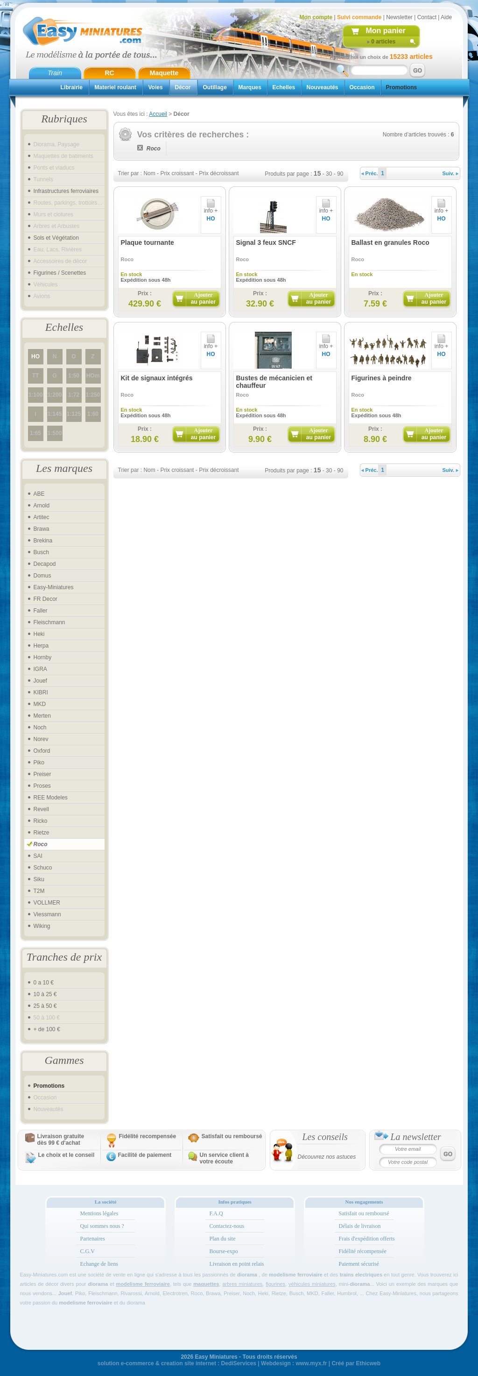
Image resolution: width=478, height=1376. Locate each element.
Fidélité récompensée (363, 1251)
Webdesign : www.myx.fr (294, 1363)
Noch (40, 727)
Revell (41, 809)
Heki (39, 634)
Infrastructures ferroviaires (66, 191)
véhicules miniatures (312, 1284)
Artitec (41, 517)
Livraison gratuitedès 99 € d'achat (60, 1139)
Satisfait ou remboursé (232, 1136)
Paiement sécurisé (359, 1264)
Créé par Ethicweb (355, 1363)
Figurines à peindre (381, 378)
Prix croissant (177, 173)
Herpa (41, 645)
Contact (426, 17)
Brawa (41, 529)
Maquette (164, 73)
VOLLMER (47, 902)
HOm (93, 375)
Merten (42, 716)
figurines (275, 1284)
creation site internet (188, 1363)
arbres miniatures (242, 1284)
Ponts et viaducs (54, 167)
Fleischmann (49, 622)
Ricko (41, 821)
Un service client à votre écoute (224, 1158)
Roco (41, 844)
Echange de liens (99, 1264)
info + (211, 208)
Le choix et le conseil (66, 1155)
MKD (40, 704)
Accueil (158, 114)
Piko (39, 762)
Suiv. (451, 173)
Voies (155, 87)
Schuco (43, 867)
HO (35, 356)
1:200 (55, 395)
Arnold (42, 505)
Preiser (42, 774)
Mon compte (316, 17)
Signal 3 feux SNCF (266, 242)
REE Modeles (51, 797)
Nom (149, 173)
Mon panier (386, 31)
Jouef (40, 680)
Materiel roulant (115, 87)
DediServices (238, 1363)
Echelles (284, 87)
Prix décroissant (219, 173)
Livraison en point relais (237, 1264)
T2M (39, 891)
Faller (41, 610)
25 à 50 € (45, 1006)
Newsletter (399, 17)
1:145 (55, 414)
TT (35, 375)
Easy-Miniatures (54, 587)
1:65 (35, 433)
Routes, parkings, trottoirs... (68, 203)
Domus (42, 575)
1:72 (73, 395)
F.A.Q (216, 1213)
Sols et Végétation (56, 238)
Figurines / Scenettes (60, 273)
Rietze (41, 832)
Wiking (42, 926)
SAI (38, 856)
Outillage (215, 87)
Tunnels (43, 179)
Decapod (45, 564)
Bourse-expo (224, 1251)
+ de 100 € (47, 1029)
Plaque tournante (147, 242)
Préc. (369, 173)
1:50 (73, 375)
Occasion (362, 87)
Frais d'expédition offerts (367, 1238)
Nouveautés (322, 87)
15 (317, 173)
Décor (183, 87)
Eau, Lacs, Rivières (58, 249)
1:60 (92, 414)
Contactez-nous (227, 1226)
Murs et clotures (53, 214)
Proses (42, 786)
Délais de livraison (360, 1226)
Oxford (42, 751)
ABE (39, 494)
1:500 (55, 433)
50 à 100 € (47, 1017)
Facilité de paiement (145, 1155)
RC (109, 73)
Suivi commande (359, 17)
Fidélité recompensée (147, 1136)
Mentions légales (99, 1213)
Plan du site (223, 1238)
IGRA (40, 669)
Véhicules (46, 284)
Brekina (43, 540)
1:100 (35, 395)
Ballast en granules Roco (390, 242)
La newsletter (416, 1137)
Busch (41, 552)
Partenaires (92, 1238)
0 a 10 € (44, 982)
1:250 (93, 395)
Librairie (72, 87)
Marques (250, 87)
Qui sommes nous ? (102, 1226)
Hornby (43, 657)
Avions (42, 296)
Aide (446, 17)
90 (340, 174)
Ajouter (203, 298)
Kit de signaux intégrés (157, 378)
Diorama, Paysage (57, 144)
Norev (41, 739)
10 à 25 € (45, 994)
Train (55, 73)
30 (329, 174)
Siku (39, 879)
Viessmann (47, 914)
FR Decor (45, 599)
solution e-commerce (126, 1363)
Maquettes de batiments (63, 156)
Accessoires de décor (60, 261)
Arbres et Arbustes (57, 226)
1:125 (74, 414)
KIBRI (41, 692)
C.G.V (87, 1251)
